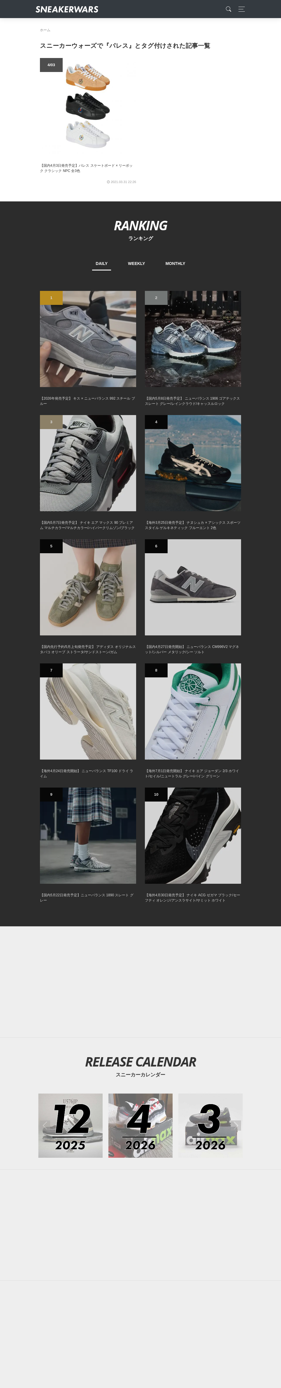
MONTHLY (175, 263)
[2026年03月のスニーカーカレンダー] (210, 1125)
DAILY (102, 263)
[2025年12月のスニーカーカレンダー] (70, 1125)
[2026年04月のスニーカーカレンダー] (140, 1125)
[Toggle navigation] (240, 9)
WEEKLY (136, 263)
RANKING (140, 225)
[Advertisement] (140, 982)
